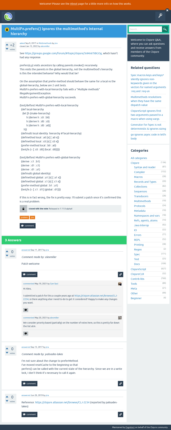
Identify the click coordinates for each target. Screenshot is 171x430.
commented (28, 283)
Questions (35, 19)
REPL (137, 239)
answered (26, 250)
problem (24, 217)
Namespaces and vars (147, 215)
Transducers (141, 196)
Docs (137, 263)
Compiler (139, 172)
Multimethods (45, 43)
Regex (138, 249)
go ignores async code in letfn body (148, 136)
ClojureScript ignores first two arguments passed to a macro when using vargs (147, 114)
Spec (137, 254)
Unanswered (49, 19)
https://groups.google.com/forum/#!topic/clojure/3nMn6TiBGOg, (63, 53)
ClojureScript (138, 269)
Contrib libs (137, 278)
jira (32, 217)
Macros (138, 176)
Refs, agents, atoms (145, 220)
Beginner (136, 298)
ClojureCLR (137, 273)
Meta (134, 288)
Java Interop (141, 225)
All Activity (22, 19)
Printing (139, 244)
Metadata (139, 210)
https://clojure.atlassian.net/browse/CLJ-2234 (62, 402)
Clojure (135, 162)
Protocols (139, 205)
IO (135, 230)
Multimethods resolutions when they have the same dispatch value (146, 100)
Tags (62, 19)
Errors (137, 234)
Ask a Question (76, 19)
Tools (134, 283)
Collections (140, 186)
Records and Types (145, 181)
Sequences (140, 191)
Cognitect (130, 427)
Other (134, 293)
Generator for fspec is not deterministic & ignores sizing (148, 126)
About (73, 3)
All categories (139, 158)
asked (22, 43)
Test (136, 259)
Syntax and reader (145, 167)
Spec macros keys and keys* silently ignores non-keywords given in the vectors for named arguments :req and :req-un (148, 83)
